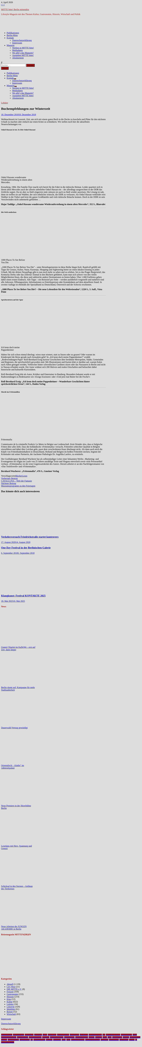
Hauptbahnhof (69, 1037)
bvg (103, 1035)
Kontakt (10, 38)
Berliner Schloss (63, 1035)
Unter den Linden (7, 1042)
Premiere (49, 1040)
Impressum (17, 43)
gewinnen (45, 1037)
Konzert (92, 1037)
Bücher (19, 476)
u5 (136, 1040)
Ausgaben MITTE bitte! (23, 55)
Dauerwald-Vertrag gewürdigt (14, 728)
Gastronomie (12, 994)
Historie (10, 997)
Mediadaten (17, 50)
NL (31, 1040)
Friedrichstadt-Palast (8, 1037)
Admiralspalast (6, 1035)
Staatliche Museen (78, 1040)
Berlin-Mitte (12, 35)
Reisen (10, 1011)
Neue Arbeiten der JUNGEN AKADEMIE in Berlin (14, 927)
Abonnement (18, 58)
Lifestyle (11, 1006)
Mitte (110, 1037)
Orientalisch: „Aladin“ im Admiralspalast (12, 766)
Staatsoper (104, 1040)
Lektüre (4, 103)
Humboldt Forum (81, 1037)
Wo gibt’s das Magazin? (23, 53)
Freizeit (10, 992)
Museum (126, 1037)
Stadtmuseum (114, 1040)
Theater (132, 1040)
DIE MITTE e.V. (14, 989)
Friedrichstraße (22, 1037)
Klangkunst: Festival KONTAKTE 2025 (23, 595)
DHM (135, 1035)
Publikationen (13, 33)
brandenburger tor (95, 1035)
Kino (9, 999)
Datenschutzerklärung (22, 40)
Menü (4, 68)
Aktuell (10, 984)
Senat (64, 1040)
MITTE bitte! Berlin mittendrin (15, 9)
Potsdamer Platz (39, 1040)
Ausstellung (29, 1035)
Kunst (105, 1037)
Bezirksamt (84, 1035)
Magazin (10, 45)
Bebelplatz (38, 1035)
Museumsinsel (135, 1037)
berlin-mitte (52, 1035)
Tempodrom (123, 1040)
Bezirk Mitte (74, 1035)
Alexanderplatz (18, 1035)
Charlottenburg (126, 1035)
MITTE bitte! (117, 1037)
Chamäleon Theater (113, 1035)
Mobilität (11, 1009)
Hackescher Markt (57, 1037)
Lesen (24, 476)
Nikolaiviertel (25, 1040)
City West (11, 987)
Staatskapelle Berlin (92, 1040)
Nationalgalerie (13, 1040)
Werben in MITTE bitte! (23, 48)
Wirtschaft (11, 1014)
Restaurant (57, 1040)
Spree (68, 1040)
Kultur (9, 1002)
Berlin (45, 1035)
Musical (4, 1040)
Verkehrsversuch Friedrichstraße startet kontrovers (30, 536)
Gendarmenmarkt (35, 1037)
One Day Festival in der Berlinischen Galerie (26, 547)
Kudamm (98, 1037)
